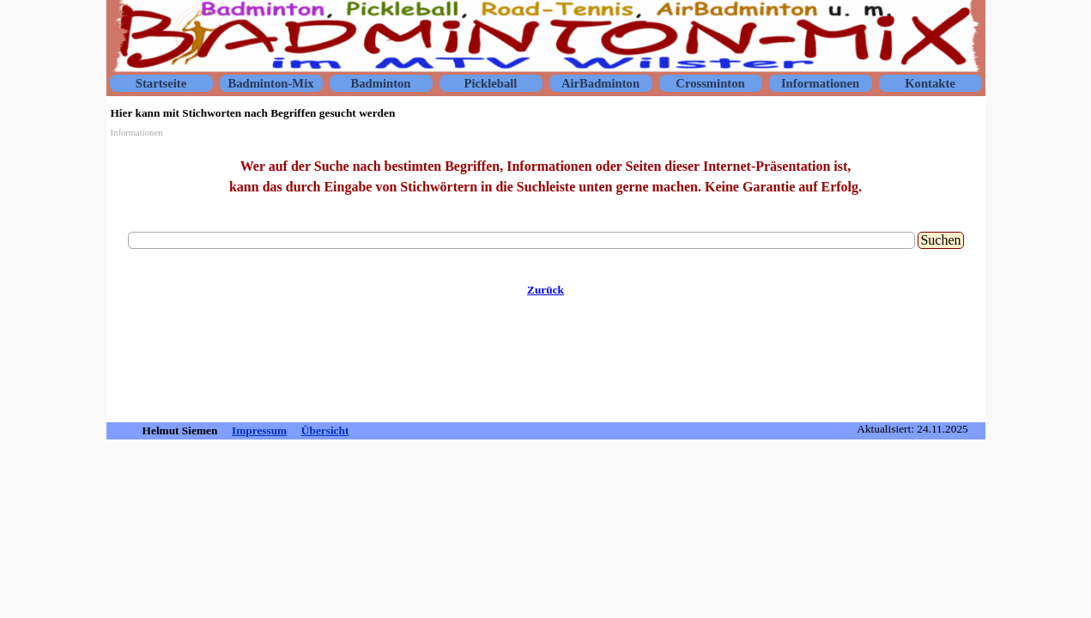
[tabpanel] (546, 176)
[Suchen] (522, 240)
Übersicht (325, 430)
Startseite (161, 83)
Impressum (259, 430)
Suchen (940, 240)
